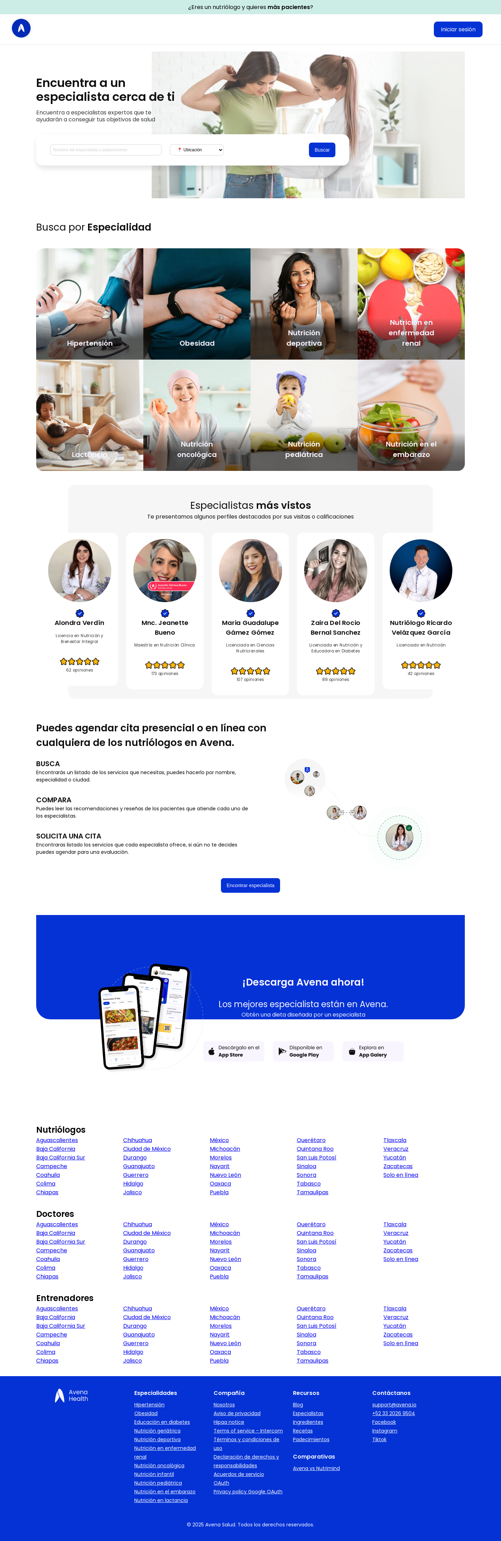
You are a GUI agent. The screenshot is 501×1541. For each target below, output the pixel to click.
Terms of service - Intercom (248, 1430)
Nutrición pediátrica (158, 1482)
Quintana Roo (315, 1149)
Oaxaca (220, 1184)
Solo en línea (400, 1175)
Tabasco (309, 1184)
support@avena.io (394, 1404)
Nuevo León (225, 1175)
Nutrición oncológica (159, 1465)
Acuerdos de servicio (239, 1474)
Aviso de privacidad (237, 1413)
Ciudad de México (147, 1149)
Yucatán (394, 1158)
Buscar (322, 150)
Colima (45, 1184)
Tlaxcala (394, 1140)
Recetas (303, 1430)
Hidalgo (133, 1184)
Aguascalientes (57, 1140)
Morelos (221, 1158)
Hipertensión (149, 1404)
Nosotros (224, 1404)
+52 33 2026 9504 (393, 1413)
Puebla (219, 1192)
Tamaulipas (312, 1192)
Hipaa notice (229, 1422)
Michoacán (225, 1149)
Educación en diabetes (162, 1422)
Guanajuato (139, 1166)
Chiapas (47, 1192)
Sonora (306, 1175)
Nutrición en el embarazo (165, 1491)
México (219, 1140)
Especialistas (308, 1413)
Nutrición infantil (154, 1474)
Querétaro (311, 1140)
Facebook (384, 1422)
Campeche (51, 1166)
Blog (298, 1404)
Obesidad (146, 1413)
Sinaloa (306, 1166)
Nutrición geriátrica (157, 1430)
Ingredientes (308, 1422)
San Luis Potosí (316, 1158)
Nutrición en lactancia (161, 1500)
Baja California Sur (60, 1158)
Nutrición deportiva (157, 1439)
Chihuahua (137, 1140)
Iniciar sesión (458, 29)
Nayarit (220, 1166)
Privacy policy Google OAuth (248, 1491)
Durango (135, 1158)
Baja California (55, 1149)
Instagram (384, 1430)
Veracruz (395, 1149)
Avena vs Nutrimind (316, 1468)
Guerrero (136, 1175)
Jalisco (132, 1192)
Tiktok (379, 1439)
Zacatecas (398, 1166)
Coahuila (48, 1175)
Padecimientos (311, 1439)
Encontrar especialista (250, 885)
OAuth (221, 1482)
